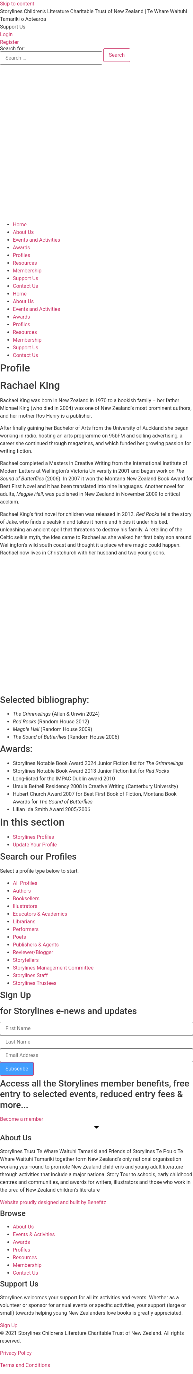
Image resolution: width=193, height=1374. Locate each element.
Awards (21, 248)
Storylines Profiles (33, 837)
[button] (12, 27)
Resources (25, 263)
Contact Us (25, 286)
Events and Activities (36, 240)
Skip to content (17, 4)
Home (20, 224)
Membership (27, 271)
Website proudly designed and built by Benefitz (53, 1202)
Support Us (25, 278)
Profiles (21, 255)
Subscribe (16, 1069)
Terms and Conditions (25, 1365)
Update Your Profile (35, 845)
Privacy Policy (16, 1353)
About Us (23, 232)
